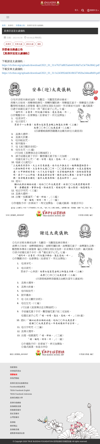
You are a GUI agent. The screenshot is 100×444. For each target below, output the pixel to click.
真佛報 (12, 422)
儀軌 (39, 44)
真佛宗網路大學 (16, 398)
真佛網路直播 (15, 406)
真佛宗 (8, 44)
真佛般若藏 (14, 429)
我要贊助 (13, 367)
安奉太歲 (18, 44)
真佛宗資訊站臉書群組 (19, 383)
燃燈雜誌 (13, 426)
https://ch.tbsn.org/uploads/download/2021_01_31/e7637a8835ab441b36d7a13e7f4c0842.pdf (50, 65)
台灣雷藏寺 (14, 417)
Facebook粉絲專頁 (17, 387)
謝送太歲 (29, 44)
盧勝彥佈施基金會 (17, 433)
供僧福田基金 (15, 371)
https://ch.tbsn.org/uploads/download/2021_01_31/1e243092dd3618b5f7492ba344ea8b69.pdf (51, 72)
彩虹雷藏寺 (14, 413)
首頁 (4, 25)
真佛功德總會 (15, 403)
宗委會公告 (20, 25)
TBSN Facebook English (20, 390)
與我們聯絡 (14, 378)
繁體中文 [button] (93, 10)
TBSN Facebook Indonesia (21, 394)
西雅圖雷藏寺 (15, 410)
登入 (76, 10)
